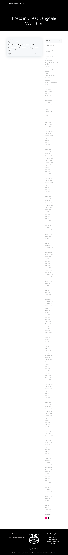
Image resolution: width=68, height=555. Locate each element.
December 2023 (49, 174)
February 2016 (48, 375)
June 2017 (47, 340)
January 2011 (48, 512)
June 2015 (47, 393)
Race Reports (48, 89)
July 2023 (47, 185)
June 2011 (47, 501)
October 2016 (48, 357)
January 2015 (48, 405)
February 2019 (48, 295)
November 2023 (49, 176)
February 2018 (48, 322)
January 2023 (48, 199)
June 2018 (47, 313)
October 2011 (48, 492)
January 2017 (48, 351)
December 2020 (49, 246)
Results (46, 91)
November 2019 (49, 275)
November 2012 (49, 463)
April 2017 (47, 344)
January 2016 (48, 378)
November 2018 (49, 302)
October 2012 (48, 465)
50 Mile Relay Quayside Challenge (53, 49)
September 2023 (49, 181)
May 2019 (47, 288)
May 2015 (47, 396)
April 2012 (47, 478)
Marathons (47, 78)
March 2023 (48, 194)
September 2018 (49, 306)
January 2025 (48, 151)
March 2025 (48, 147)
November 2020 (49, 248)
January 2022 (48, 223)
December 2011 (49, 487)
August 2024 (48, 163)
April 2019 (47, 290)
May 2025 (47, 143)
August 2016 (48, 362)
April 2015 (47, 398)
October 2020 (48, 250)
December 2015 (49, 380)
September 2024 (49, 160)
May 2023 (47, 190)
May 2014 (47, 422)
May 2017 (47, 342)
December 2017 (49, 326)
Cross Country (48, 69)
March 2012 (48, 481)
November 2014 (49, 409)
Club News (47, 65)
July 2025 (47, 138)
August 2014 (48, 416)
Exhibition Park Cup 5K (50, 74)
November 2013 (49, 436)
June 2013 (47, 447)
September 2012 (49, 467)
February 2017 (48, 349)
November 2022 (49, 203)
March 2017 (48, 346)
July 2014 (47, 418)
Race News (47, 87)
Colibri (54, 551)
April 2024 (47, 169)
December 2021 (49, 225)
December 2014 (49, 407)
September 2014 (49, 413)
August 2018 (48, 308)
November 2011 (49, 490)
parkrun (47, 85)
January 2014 (48, 431)
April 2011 (47, 505)
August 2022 (48, 207)
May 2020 (47, 261)
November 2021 (49, 228)
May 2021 (47, 241)
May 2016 (47, 369)
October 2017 (48, 331)
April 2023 (47, 192)
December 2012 (49, 460)
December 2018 (49, 299)
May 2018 (47, 315)
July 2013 (47, 445)
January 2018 (48, 324)
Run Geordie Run (49, 94)
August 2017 (48, 335)
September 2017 (49, 333)
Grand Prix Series (49, 76)
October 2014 (48, 411)
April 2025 (47, 145)
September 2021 (49, 232)
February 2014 (48, 429)
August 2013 (48, 443)
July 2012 (47, 472)
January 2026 (48, 125)
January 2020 (48, 270)
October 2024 (48, 158)
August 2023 (48, 183)
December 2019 (49, 272)
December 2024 (49, 154)
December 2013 (49, 434)
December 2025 (49, 127)
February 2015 (48, 402)
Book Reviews (48, 58)
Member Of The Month (50, 80)
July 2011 (47, 499)
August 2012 (48, 469)
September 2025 (49, 134)
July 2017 (47, 337)
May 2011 (47, 503)
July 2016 (47, 364)
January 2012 (48, 485)
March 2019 (48, 293)
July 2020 (47, 257)
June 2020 (47, 259)
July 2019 (47, 284)
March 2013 (48, 454)
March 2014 (48, 427)
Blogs (46, 56)
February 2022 (48, 221)
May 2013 (47, 449)
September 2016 (49, 360)
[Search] (59, 40)
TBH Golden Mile (49, 103)
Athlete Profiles (48, 54)
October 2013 (48, 438)
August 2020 (48, 254)
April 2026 (47, 118)
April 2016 (47, 371)
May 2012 (47, 476)
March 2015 (48, 400)
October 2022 (48, 205)
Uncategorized (48, 109)
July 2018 (47, 310)
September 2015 (49, 387)
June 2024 (47, 167)
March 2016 (48, 373)
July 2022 (47, 210)
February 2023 (48, 196)
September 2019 (49, 279)
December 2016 (49, 353)
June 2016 (47, 366)
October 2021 (48, 230)
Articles (46, 52)
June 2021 (47, 239)
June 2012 (47, 474)
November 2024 (49, 156)
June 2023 (47, 187)
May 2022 (47, 214)
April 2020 (47, 263)
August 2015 (48, 389)
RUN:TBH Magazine (50, 96)
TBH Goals (47, 100)
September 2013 (49, 440)
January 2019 (48, 297)
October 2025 (48, 131)
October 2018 (48, 304)
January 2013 (48, 458)
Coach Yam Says (49, 67)
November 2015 (49, 382)
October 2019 (48, 277)
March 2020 (48, 266)
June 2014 (47, 420)
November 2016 (49, 355)
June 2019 (47, 286)
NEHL (46, 82)
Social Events (48, 98)
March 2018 (48, 319)
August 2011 (48, 496)
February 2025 (48, 149)
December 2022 (49, 201)
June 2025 (47, 140)
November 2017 (49, 328)
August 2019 (48, 281)
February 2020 (48, 268)
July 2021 (47, 237)
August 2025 (48, 136)
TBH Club (12, 40)
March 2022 (48, 219)
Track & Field (48, 105)
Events (46, 71)
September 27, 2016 (13, 42)
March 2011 (48, 508)
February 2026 (48, 122)
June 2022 (47, 212)
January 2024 (48, 172)
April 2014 (47, 425)
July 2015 (47, 391)
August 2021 (48, 234)
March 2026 (48, 120)
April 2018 (47, 317)
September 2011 (49, 494)
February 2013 (48, 456)
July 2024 (47, 165)
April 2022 (47, 216)
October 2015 (48, 384)
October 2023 (48, 178)
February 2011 (48, 510)
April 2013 (47, 452)
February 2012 (48, 483)
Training (47, 107)
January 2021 (48, 243)
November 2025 (49, 129)
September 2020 (49, 252)
